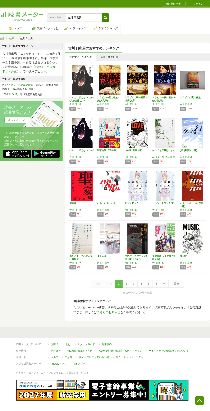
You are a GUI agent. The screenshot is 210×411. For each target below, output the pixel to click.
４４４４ (101, 256)
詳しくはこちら (17, 119)
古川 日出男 (75, 104)
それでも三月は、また (163, 150)
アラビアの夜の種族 (190, 97)
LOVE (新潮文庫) (133, 150)
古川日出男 (103, 157)
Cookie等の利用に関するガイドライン (120, 351)
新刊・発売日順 (109, 57)
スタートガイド (86, 344)
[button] (105, 17)
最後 (176, 283)
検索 (11, 38)
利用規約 (107, 344)
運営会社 (56, 351)
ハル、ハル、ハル (106, 203)
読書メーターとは (61, 344)
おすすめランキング (80, 57)
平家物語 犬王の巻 (106, 150)
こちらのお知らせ (108, 312)
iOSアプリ (79, 363)
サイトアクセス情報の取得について (169, 351)
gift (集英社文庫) (188, 150)
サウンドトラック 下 (163, 203)
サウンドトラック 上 (135, 203)
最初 (98, 283)
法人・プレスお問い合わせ (94, 357)
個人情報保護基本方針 (79, 351)
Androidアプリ (59, 363)
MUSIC (183, 256)
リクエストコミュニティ (129, 357)
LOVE (13, 94)
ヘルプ (54, 357)
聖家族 (72, 203)
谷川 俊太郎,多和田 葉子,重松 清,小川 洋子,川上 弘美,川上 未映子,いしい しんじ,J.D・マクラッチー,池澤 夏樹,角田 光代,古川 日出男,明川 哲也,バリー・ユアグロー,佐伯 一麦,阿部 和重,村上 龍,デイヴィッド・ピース (165, 157)
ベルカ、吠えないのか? (81, 150)
